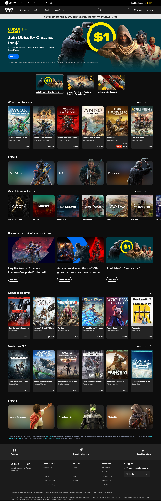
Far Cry (55, 439)
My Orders (105, 472)
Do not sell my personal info (51, 493)
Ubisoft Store (49, 437)
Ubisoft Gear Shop (50, 485)
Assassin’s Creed (47, 439)
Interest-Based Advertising (72, 493)
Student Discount (107, 485)
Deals (74, 477)
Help (49, 3)
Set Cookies (37, 493)
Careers (46, 477)
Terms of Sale (97, 493)
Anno (58, 439)
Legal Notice (87, 493)
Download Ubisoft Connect (31, 3)
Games (75, 468)
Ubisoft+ (75, 481)
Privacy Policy (26, 493)
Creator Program (49, 481)
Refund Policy (108, 493)
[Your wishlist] (138, 10)
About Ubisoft (47, 468)
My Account (106, 468)
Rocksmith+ (76, 485)
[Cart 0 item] (150, 10)
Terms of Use (15, 493)
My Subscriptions (107, 477)
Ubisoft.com (47, 472)
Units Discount (106, 481)
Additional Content (79, 472)
